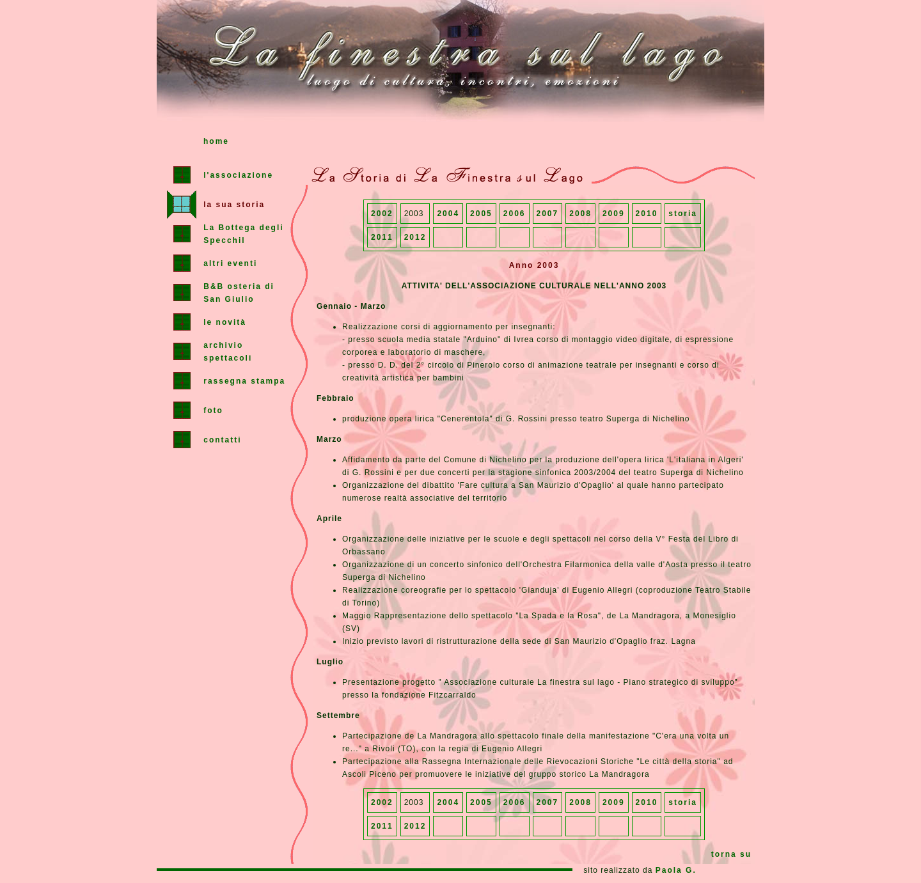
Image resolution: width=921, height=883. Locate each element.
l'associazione (238, 175)
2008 (580, 213)
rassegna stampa (244, 381)
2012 (415, 237)
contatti (222, 439)
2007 (548, 213)
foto (213, 410)
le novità (224, 322)
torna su (731, 854)
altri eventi (230, 263)
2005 (481, 213)
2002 (382, 213)
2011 (382, 237)
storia (682, 213)
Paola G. (676, 870)
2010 (647, 213)
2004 (448, 213)
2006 (514, 213)
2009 (613, 213)
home (216, 141)
